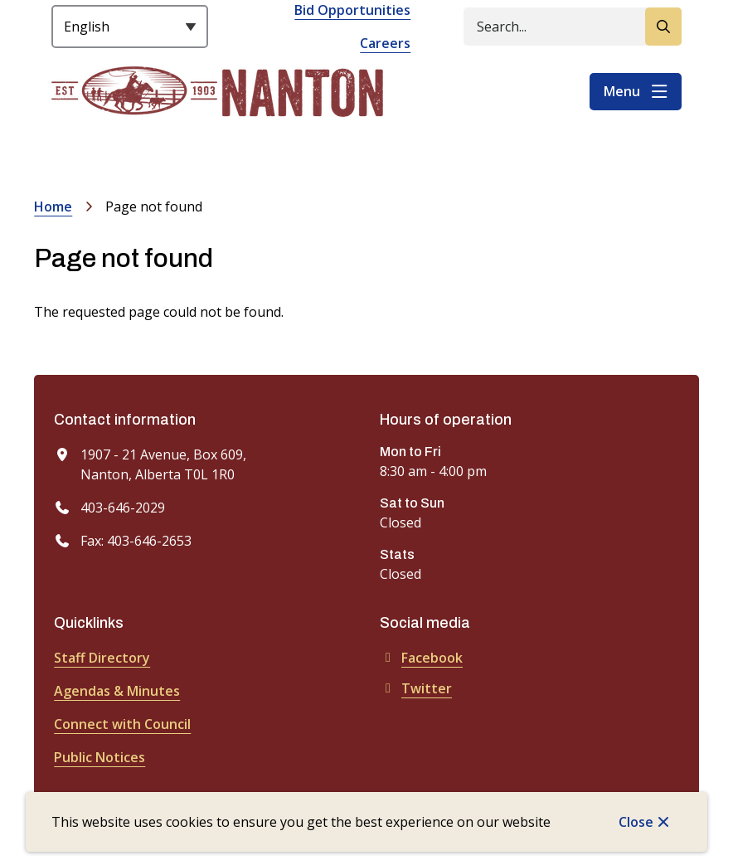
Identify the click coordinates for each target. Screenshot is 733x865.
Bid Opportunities (352, 10)
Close (636, 822)
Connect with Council (122, 724)
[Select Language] (129, 26)
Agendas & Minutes (117, 691)
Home (53, 206)
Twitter (416, 688)
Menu (622, 91)
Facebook (421, 658)
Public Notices (99, 757)
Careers (385, 43)
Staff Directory (102, 658)
